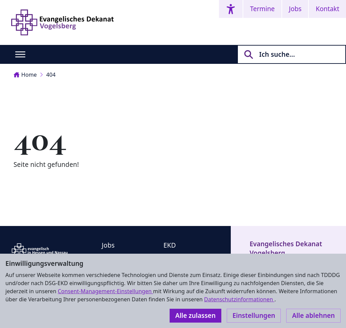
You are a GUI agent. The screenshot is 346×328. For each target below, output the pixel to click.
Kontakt (327, 8)
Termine (262, 8)
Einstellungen (253, 315)
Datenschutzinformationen (239, 299)
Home (25, 74)
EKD (170, 245)
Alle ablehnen (313, 315)
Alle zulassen (195, 315)
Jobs (295, 8)
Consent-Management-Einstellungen (105, 291)
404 (51, 74)
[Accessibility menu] (231, 9)
